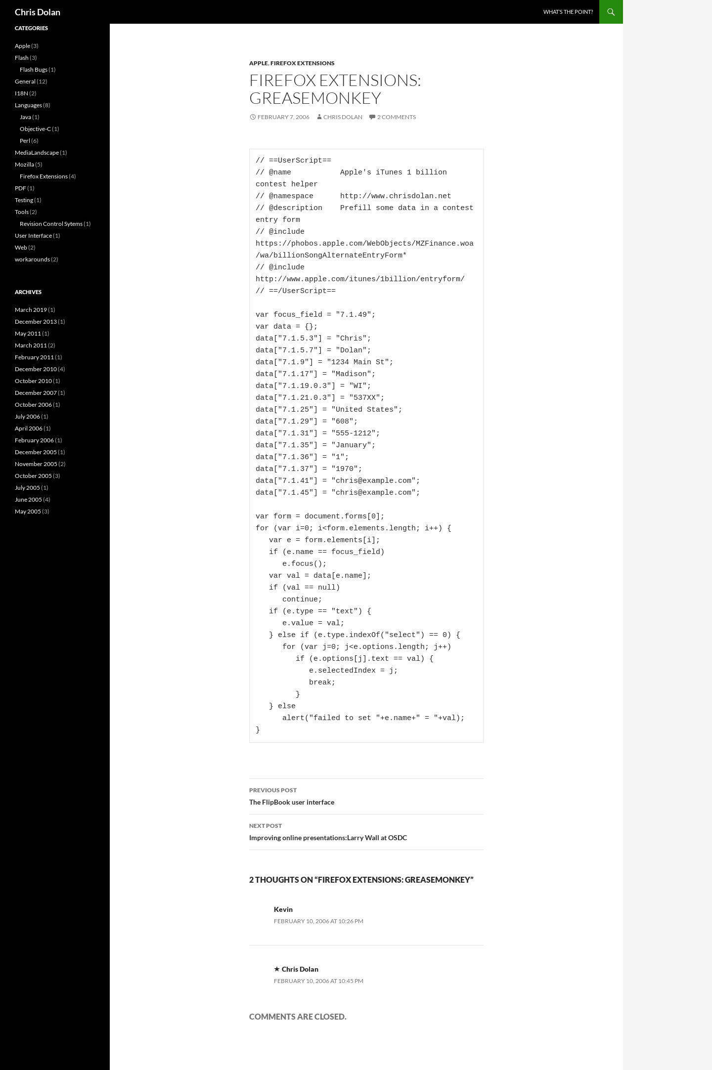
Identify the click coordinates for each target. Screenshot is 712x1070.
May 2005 (28, 511)
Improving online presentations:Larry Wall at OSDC (366, 831)
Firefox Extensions (302, 63)
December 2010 (36, 369)
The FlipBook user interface (366, 795)
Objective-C (35, 128)
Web (21, 247)
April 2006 (29, 428)
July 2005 (27, 487)
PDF (20, 188)
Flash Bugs (33, 69)
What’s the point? (568, 11)
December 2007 (36, 392)
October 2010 (33, 381)
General (25, 81)
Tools (22, 211)
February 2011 (34, 357)
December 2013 (36, 321)
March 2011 (31, 345)
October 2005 (33, 475)
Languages (28, 105)
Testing (24, 200)
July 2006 (27, 416)
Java (25, 117)
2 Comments (396, 117)
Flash (22, 57)
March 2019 (31, 309)
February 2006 (34, 440)
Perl (25, 140)
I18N (21, 93)
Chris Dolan (37, 11)
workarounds (32, 259)
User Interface (33, 235)
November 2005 (36, 464)
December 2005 (36, 452)
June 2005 (28, 499)
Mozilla (24, 164)
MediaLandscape (37, 152)
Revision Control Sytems (51, 223)
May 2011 (28, 333)
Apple (258, 63)
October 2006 (33, 404)
